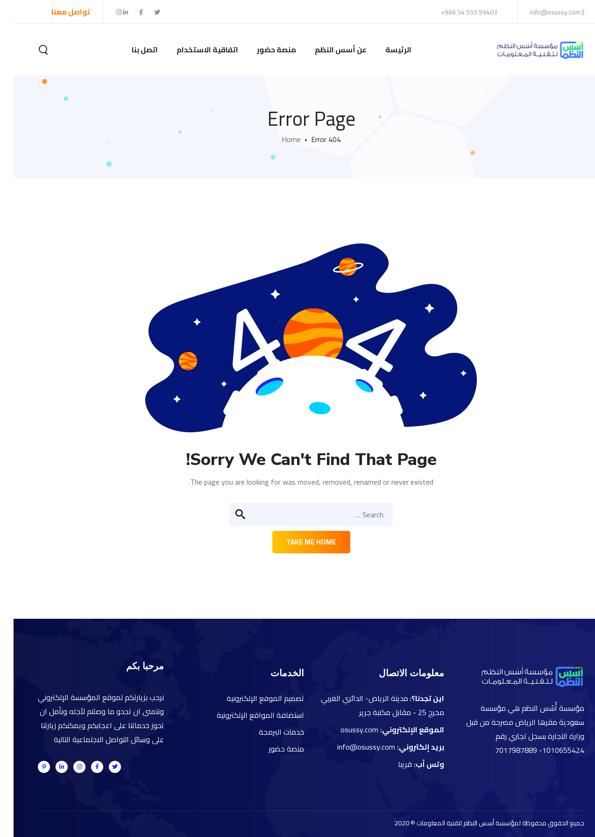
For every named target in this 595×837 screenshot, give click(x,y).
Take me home (298, 542)
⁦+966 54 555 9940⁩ (455, 12)
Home (277, 139)
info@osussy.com (544, 12)
